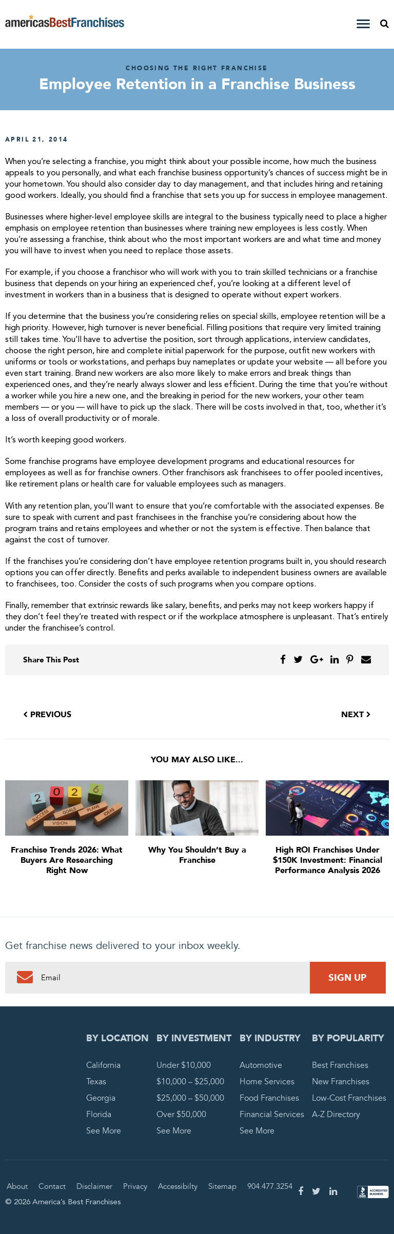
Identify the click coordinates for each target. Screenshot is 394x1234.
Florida (98, 1114)
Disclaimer (94, 1186)
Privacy (135, 1186)
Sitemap (222, 1186)
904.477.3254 (269, 1186)
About (17, 1186)
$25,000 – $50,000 (190, 1098)
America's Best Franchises (64, 24)
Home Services (267, 1081)
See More (103, 1131)
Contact (52, 1186)
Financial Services (272, 1114)
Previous (47, 714)
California (103, 1065)
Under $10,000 (183, 1065)
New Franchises (340, 1081)
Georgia (100, 1098)
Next (356, 714)
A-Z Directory (336, 1114)
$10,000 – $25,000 (190, 1081)
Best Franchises (340, 1065)
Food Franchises (269, 1098)
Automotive (261, 1065)
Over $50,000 (181, 1114)
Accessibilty (178, 1186)
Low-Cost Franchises (349, 1098)
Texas (96, 1081)
